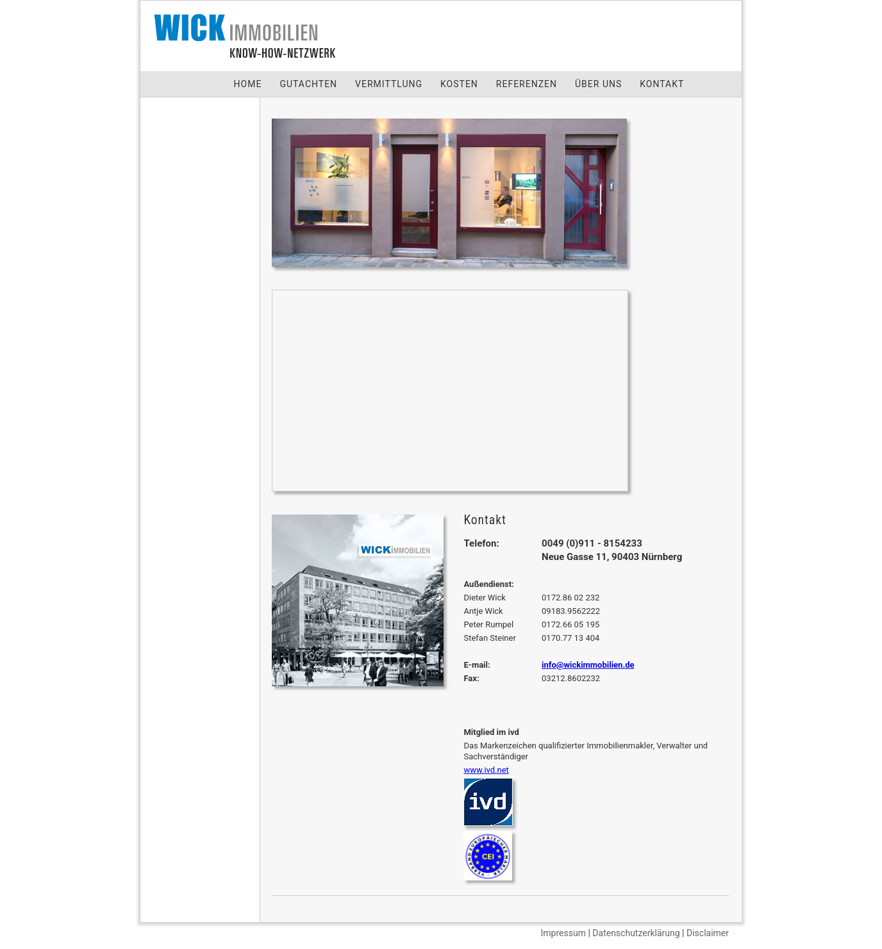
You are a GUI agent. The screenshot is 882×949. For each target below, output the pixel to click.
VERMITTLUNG (388, 84)
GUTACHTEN (308, 84)
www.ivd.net (485, 770)
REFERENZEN (526, 84)
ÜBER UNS (598, 84)
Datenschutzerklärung (635, 933)
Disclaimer (707, 933)
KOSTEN (459, 84)
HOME (248, 84)
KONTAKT (662, 84)
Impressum (563, 933)
